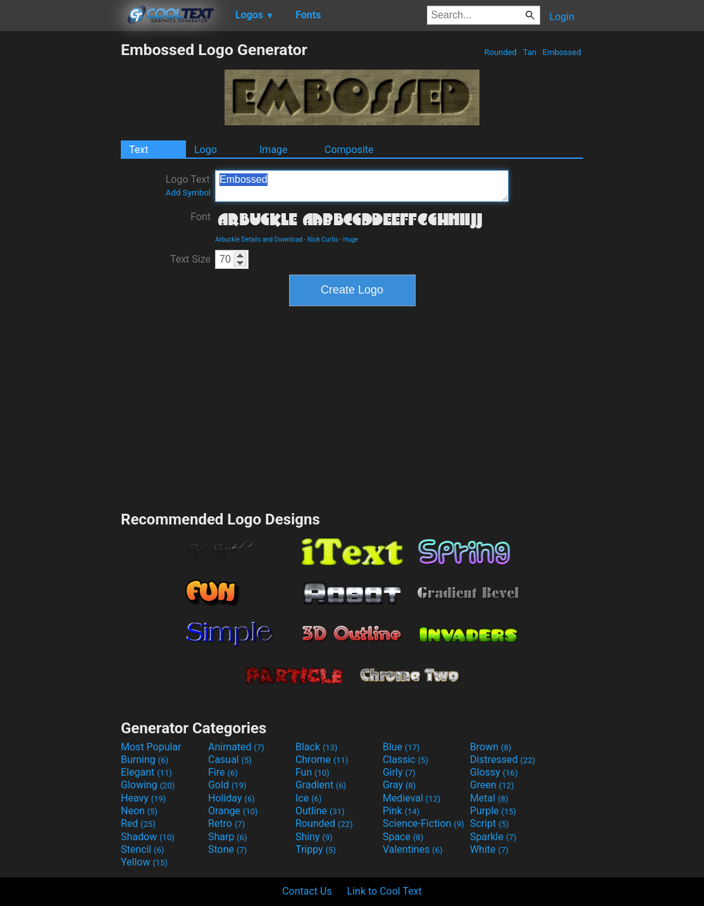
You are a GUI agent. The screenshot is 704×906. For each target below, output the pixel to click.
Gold (227, 785)
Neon (139, 811)
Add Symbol (188, 192)
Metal (489, 798)
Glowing (148, 785)
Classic (405, 760)
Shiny (314, 837)
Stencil (142, 849)
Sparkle (493, 837)
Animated (236, 747)
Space (403, 837)
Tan (529, 52)
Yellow (144, 862)
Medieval (412, 798)
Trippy (315, 849)
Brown (490, 747)
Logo (205, 150)
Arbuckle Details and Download (258, 239)
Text (138, 150)
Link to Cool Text (384, 891)
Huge (351, 239)
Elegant (146, 772)
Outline (320, 811)
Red (138, 823)
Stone (227, 849)
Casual (230, 760)
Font (200, 217)
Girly (399, 772)
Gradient (320, 785)
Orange (233, 811)
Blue (401, 747)
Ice (308, 798)
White (489, 849)
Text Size (190, 259)
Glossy (494, 772)
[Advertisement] (60, 230)
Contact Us (307, 891)
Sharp (227, 837)
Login (562, 17)
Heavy (143, 798)
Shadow (148, 837)
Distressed (502, 760)
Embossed (561, 52)
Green (492, 785)
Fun (312, 772)
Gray (399, 785)
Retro (226, 823)
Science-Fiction (423, 823)
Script (489, 823)
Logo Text (188, 185)
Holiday (231, 798)
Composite (349, 150)
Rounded (500, 52)
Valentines (413, 849)
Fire (223, 772)
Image (273, 150)
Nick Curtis (322, 239)
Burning (144, 760)
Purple (493, 811)
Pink (401, 811)
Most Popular (151, 747)
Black (316, 747)
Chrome (322, 760)
